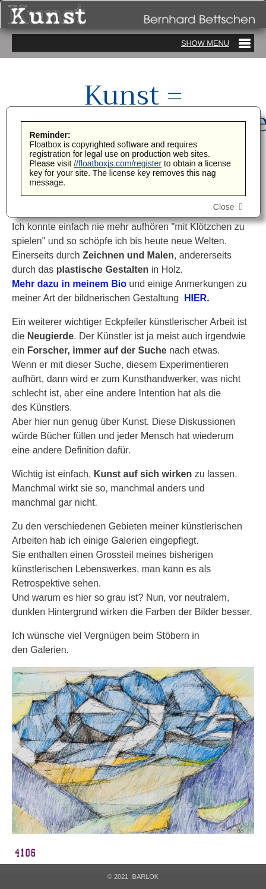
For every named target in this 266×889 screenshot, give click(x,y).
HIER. (197, 298)
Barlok (145, 876)
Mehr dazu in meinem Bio (69, 284)
